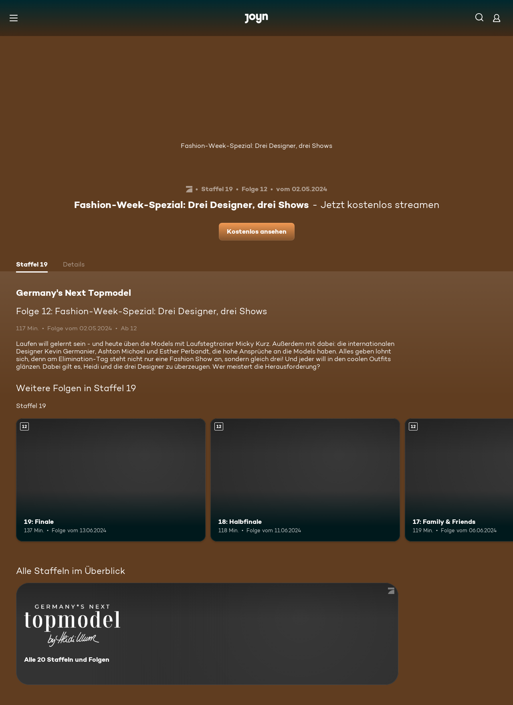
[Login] (496, 18)
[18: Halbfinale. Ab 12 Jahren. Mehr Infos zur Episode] (305, 479)
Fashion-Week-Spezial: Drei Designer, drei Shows (256, 145)
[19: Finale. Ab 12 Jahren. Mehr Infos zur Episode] (111, 479)
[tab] (31, 265)
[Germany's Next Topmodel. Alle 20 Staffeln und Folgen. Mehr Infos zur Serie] (207, 634)
